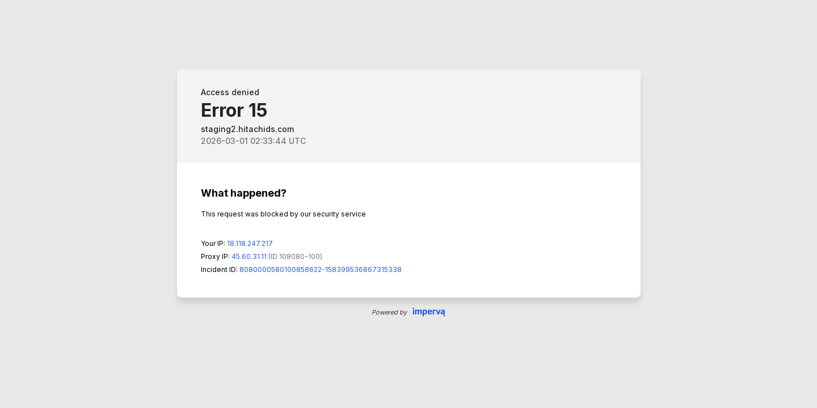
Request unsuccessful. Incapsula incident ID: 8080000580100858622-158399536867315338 (408, 204)
